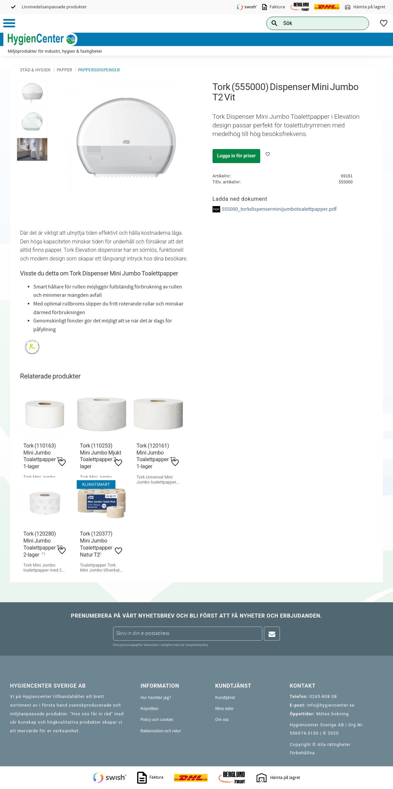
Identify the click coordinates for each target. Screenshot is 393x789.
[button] (9, 23)
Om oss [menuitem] (222, 719)
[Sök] (359, 23)
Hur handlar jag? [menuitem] (155, 697)
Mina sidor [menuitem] (224, 708)
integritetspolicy (196, 645)
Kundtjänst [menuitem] (225, 697)
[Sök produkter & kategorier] (310, 23)
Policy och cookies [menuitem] (156, 719)
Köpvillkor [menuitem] (149, 708)
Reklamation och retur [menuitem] (160, 731)
